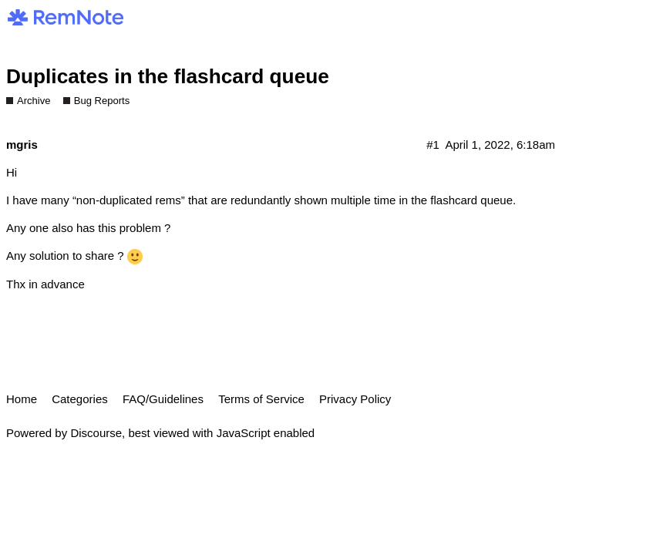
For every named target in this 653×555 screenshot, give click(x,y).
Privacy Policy (355, 398)
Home (21, 398)
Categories (80, 398)
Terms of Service (261, 398)
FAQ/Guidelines (163, 398)
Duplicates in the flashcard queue (167, 76)
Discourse (96, 432)
